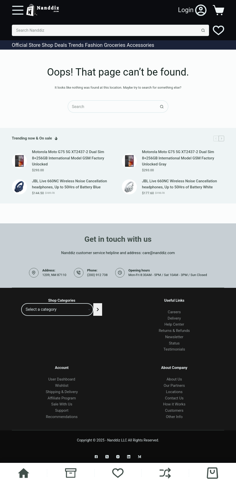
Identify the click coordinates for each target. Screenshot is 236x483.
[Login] (192, 10)
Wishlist (61, 385)
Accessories (140, 45)
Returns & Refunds (174, 330)
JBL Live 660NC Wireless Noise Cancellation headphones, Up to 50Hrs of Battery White (179, 184)
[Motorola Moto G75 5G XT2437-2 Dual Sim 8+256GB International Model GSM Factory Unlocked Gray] (129, 160)
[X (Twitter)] (107, 456)
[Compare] (165, 473)
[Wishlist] (218, 30)
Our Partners (174, 385)
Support (61, 410)
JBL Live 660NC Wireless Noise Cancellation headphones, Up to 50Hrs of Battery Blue (69, 184)
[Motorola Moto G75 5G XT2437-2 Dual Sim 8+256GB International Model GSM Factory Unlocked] (19, 160)
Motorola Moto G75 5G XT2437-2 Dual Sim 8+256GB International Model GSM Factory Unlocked (68, 158)
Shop (47, 45)
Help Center (174, 324)
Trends (76, 45)
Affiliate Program (62, 398)
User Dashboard (61, 379)
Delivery (174, 318)
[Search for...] (105, 30)
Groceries (114, 45)
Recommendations (62, 417)
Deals (60, 45)
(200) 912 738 (97, 275)
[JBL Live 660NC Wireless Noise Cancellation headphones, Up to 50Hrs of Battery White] (129, 186)
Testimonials (174, 349)
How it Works (174, 404)
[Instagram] (118, 456)
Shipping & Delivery (62, 392)
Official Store (26, 45)
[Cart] (212, 473)
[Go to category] (97, 309)
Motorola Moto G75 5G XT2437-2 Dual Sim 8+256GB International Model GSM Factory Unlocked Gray (178, 158)
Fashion (94, 45)
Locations (174, 392)
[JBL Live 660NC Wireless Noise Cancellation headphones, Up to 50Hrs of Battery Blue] (19, 186)
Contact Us (174, 398)
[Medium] (139, 456)
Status (174, 343)
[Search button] (203, 30)
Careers (174, 312)
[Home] (23, 473)
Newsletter (174, 337)
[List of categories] (57, 309)
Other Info (174, 417)
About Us (174, 379)
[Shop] (70, 473)
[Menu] (17, 10)
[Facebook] (96, 456)
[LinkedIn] (128, 456)
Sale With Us (61, 404)
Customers (174, 410)
